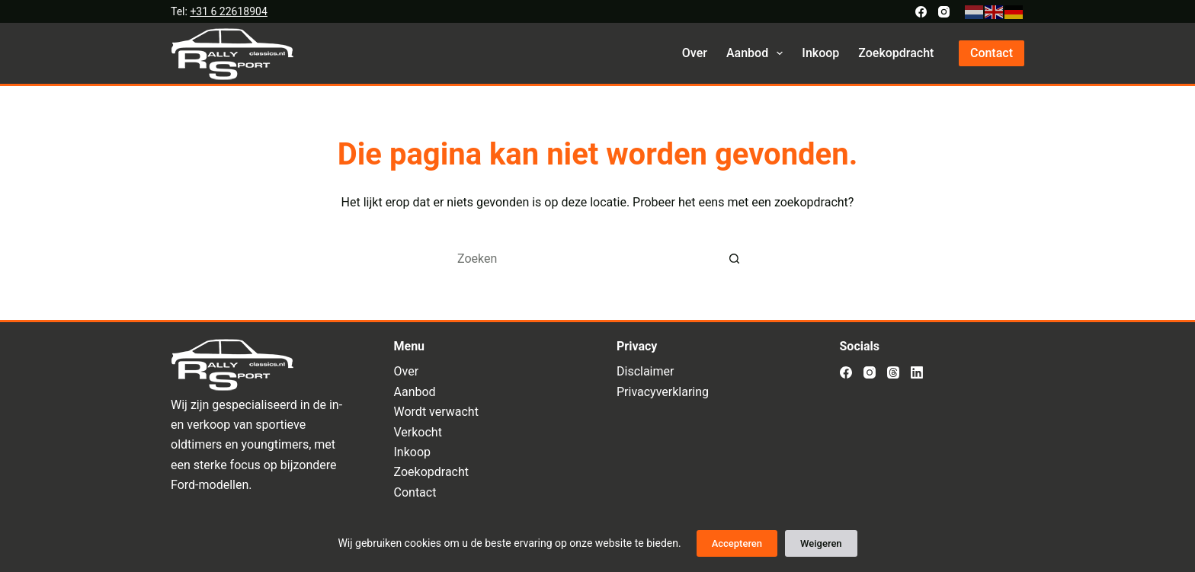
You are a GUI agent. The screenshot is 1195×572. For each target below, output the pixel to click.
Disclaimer (645, 371)
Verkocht (418, 432)
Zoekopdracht (896, 53)
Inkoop (820, 53)
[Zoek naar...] (582, 258)
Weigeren (821, 543)
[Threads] (893, 372)
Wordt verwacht (436, 411)
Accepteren (737, 543)
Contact (991, 53)
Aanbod (757, 53)
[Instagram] (944, 12)
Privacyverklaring (663, 392)
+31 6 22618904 (228, 11)
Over (694, 53)
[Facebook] (921, 12)
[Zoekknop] (734, 258)
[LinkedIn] (917, 372)
